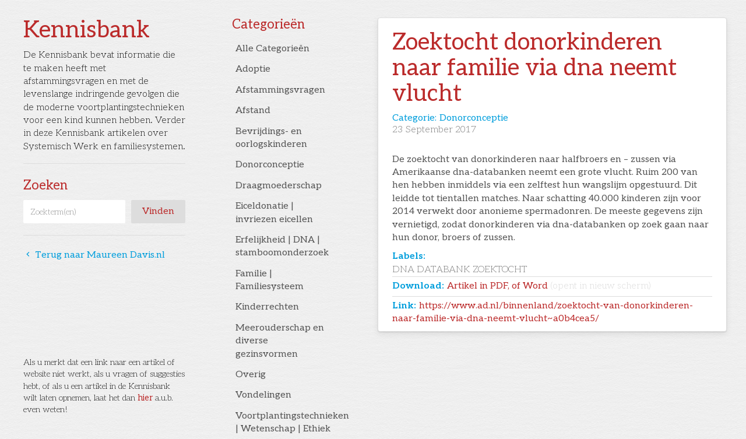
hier (145, 398)
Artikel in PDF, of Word (549, 286)
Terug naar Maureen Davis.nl (94, 255)
